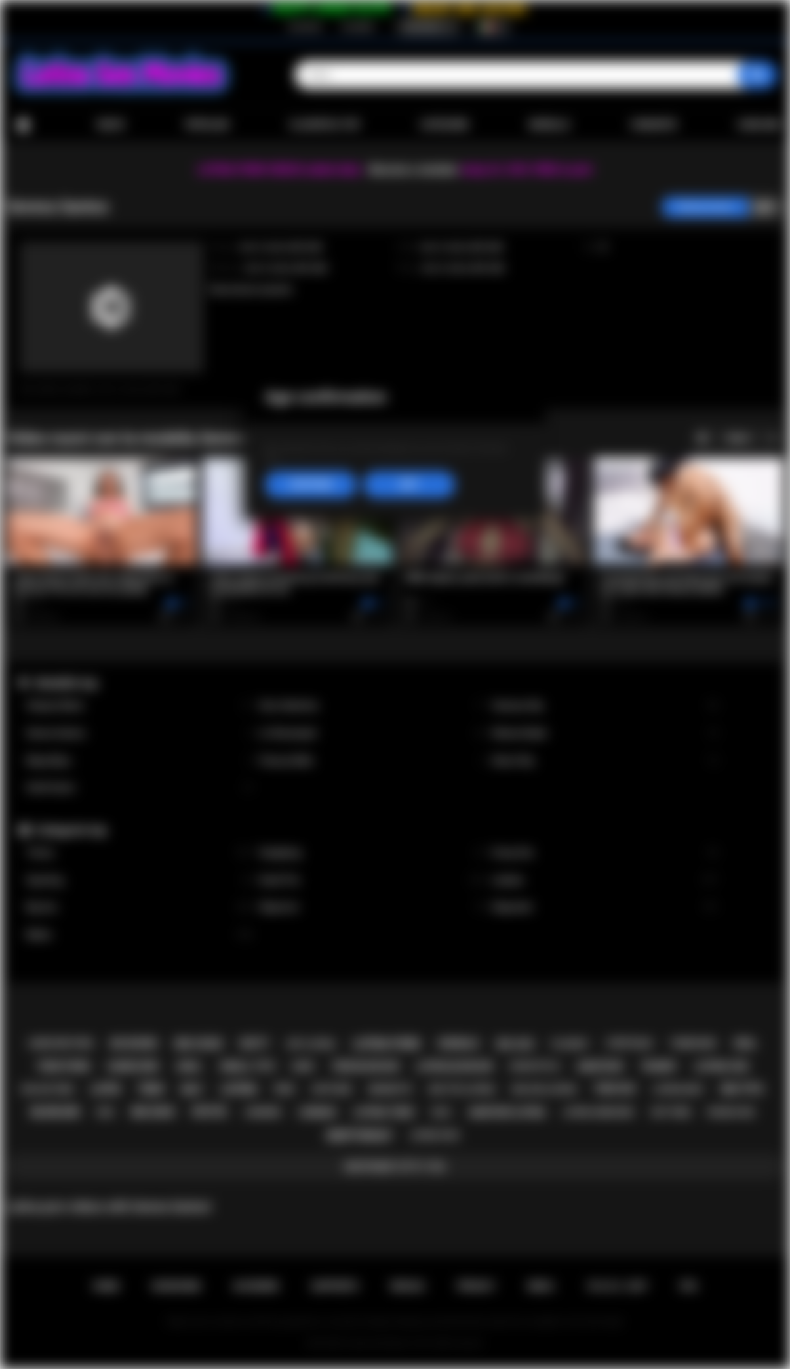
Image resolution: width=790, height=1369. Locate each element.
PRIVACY (476, 1286)
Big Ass (139, 907)
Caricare (759, 124)
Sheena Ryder (605, 733)
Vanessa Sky (605, 705)
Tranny (139, 852)
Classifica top (324, 124)
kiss (105, 1112)
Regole (407, 1286)
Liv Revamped (372, 733)
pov (284, 1089)
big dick (153, 1112)
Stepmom (372, 907)
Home (23, 125)
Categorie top (71, 830)
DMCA (541, 1286)
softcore (331, 1089)
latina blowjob (454, 1066)
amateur (600, 1066)
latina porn (386, 1044)
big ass (515, 1044)
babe (303, 1066)
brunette (390, 1089)
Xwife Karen (139, 787)
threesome (693, 1043)
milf (192, 1089)
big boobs (134, 1043)
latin (104, 1089)
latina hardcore (598, 1112)
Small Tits (372, 880)
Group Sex (605, 852)
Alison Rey (605, 761)
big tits (742, 1089)
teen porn (63, 1066)
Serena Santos (139, 733)
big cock (198, 1044)
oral (745, 1043)
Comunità (653, 124)
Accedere (358, 27)
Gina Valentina (372, 705)
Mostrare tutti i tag (395, 1167)
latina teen (383, 1112)
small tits (247, 1066)
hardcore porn (61, 1043)
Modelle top (66, 683)
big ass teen (47, 1089)
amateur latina (507, 1112)
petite (209, 1112)
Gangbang (372, 852)
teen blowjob (365, 1066)
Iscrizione (304, 27)
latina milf (678, 1089)
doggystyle (534, 1066)
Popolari (207, 124)
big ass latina (544, 1089)
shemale (458, 1043)
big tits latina (462, 1089)
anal (189, 1066)
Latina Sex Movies (378, 1343)
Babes (139, 934)
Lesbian (605, 880)
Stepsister (605, 907)
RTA (689, 1286)
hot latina (310, 1044)
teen (150, 1089)
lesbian (317, 1112)
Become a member (414, 169)
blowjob (55, 1112)
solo (441, 1112)
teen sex (614, 1089)
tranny (659, 1066)
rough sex (731, 1112)
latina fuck (435, 1135)
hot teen (670, 1112)
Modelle (549, 124)
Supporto (334, 1286)
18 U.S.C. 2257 (617, 1286)
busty (254, 1043)
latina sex (721, 1066)
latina (239, 1089)
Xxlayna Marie (139, 705)
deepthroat (359, 1135)
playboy (570, 1044)
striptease (629, 1043)
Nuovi (111, 124)
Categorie (444, 124)
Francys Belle (372, 761)
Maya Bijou (139, 761)
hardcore (133, 1066)
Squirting (139, 880)
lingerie (263, 1112)
